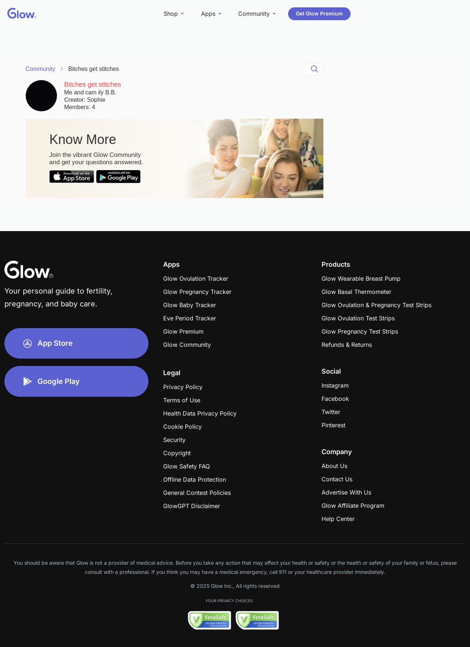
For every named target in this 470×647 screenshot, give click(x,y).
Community (40, 69)
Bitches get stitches (93, 69)
